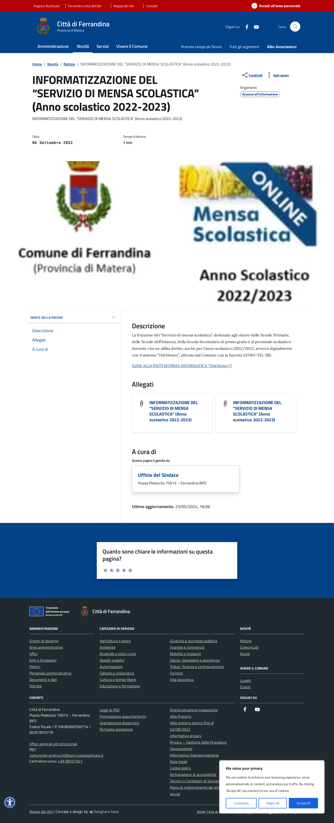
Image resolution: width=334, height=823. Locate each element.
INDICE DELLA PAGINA (73, 317)
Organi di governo (43, 641)
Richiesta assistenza (116, 729)
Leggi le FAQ (110, 710)
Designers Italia (104, 811)
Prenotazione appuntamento (123, 716)
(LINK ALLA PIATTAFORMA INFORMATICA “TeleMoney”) (182, 365)
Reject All (272, 803)
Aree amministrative (46, 647)
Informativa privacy (185, 736)
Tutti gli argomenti (244, 46)
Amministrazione (53, 46)
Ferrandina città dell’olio (84, 5)
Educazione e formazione (120, 686)
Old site (35, 686)
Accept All (303, 803)
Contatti (151, 5)
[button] (10, 802)
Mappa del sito (123, 5)
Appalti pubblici (112, 660)
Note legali (178, 761)
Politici (34, 666)
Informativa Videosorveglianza (194, 755)
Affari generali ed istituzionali (53, 744)
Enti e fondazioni (43, 660)
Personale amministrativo (50, 673)
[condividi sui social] (252, 75)
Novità (83, 46)
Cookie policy (180, 768)
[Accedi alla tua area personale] (273, 5)
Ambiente (107, 647)
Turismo (176, 673)
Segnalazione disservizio (119, 723)
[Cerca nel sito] (295, 27)
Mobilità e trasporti (185, 654)
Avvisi (245, 654)
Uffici (33, 654)
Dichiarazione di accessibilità (193, 774)
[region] (271, 786)
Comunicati (249, 647)
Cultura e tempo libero (118, 679)
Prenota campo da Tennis (201, 46)
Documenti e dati (43, 679)
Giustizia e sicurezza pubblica (193, 641)
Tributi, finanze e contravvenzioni (197, 666)
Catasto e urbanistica (117, 673)
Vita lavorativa (182, 679)
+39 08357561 (70, 761)
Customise (241, 803)
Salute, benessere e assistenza (195, 660)
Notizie (246, 641)
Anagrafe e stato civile (118, 654)
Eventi (245, 687)
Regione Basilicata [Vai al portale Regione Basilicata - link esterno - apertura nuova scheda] (46, 5)
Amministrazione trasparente (194, 710)
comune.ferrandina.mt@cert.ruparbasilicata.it (66, 755)
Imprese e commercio (187, 647)
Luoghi (245, 680)
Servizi (103, 46)
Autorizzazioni (111, 666)
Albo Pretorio (180, 716)
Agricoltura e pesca (115, 641)
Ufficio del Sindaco (158, 475)
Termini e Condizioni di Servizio (195, 781)
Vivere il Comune (131, 46)
